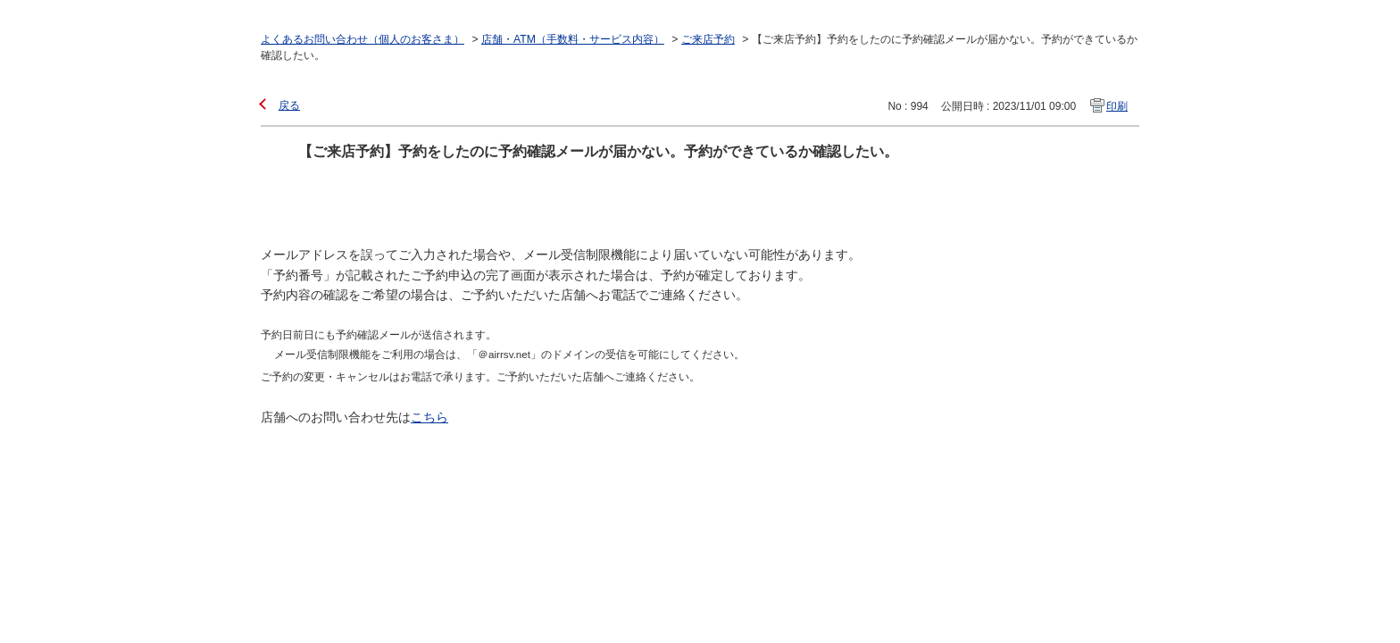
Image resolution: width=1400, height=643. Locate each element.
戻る (289, 105)
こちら (429, 417)
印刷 (1117, 106)
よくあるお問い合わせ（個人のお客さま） (362, 39)
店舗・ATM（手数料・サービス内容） (572, 39)
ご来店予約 (708, 39)
